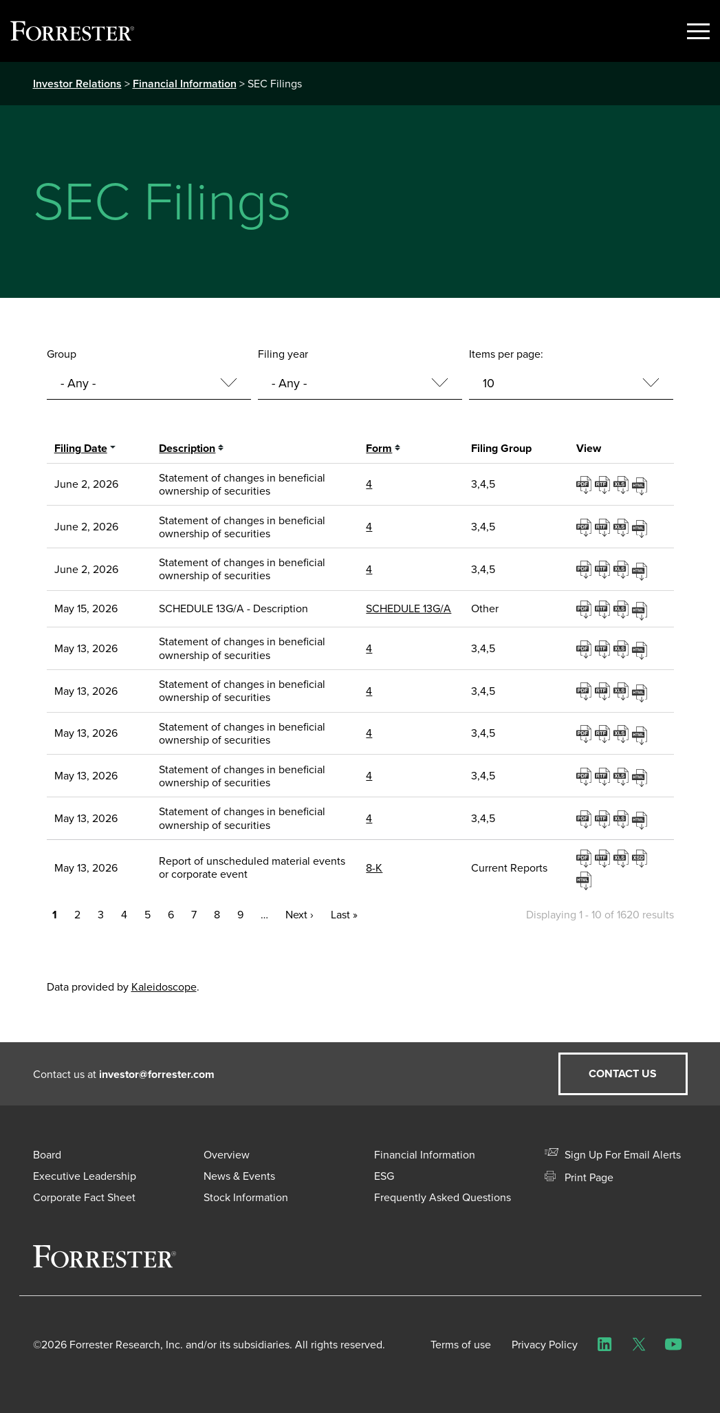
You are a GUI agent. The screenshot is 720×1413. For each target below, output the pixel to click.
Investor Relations (77, 83)
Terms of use (460, 1344)
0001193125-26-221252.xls (622, 690)
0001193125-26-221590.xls (622, 858)
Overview (227, 1155)
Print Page (579, 1177)
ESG (384, 1176)
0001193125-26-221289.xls (622, 818)
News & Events (239, 1176)
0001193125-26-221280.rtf (604, 776)
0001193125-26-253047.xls (622, 569)
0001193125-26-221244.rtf (604, 648)
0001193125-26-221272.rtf (604, 733)
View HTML (641, 484)
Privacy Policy (545, 1344)
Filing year (283, 354)
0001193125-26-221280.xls (622, 776)
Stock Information (246, 1197)
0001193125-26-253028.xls (622, 527)
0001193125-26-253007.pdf (585, 484)
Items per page (505, 354)
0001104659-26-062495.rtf (604, 608)
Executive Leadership (84, 1176)
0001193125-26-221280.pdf (585, 776)
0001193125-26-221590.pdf (585, 858)
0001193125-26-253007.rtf (604, 484)
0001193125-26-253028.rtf (604, 527)
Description (187, 448)
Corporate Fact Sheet (84, 1197)
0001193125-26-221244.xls (622, 648)
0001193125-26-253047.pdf (585, 569)
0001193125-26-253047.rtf (604, 569)
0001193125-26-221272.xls (622, 733)
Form (379, 448)
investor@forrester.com (157, 1074)
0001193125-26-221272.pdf (585, 733)
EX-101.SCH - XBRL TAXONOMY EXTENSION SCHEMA (641, 858)
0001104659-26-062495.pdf (585, 608)
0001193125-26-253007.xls (622, 484)
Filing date (80, 448)
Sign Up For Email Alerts (613, 1155)
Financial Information (185, 83)
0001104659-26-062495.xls (622, 608)
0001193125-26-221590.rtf (604, 858)
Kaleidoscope (164, 987)
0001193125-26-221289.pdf (585, 818)
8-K (374, 868)
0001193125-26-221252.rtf (604, 690)
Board (47, 1155)
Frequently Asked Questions (442, 1197)
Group (61, 354)
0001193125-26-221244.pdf (585, 648)
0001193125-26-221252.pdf (585, 690)
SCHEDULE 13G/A (408, 608)
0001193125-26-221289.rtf (604, 818)
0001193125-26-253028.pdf (585, 527)
